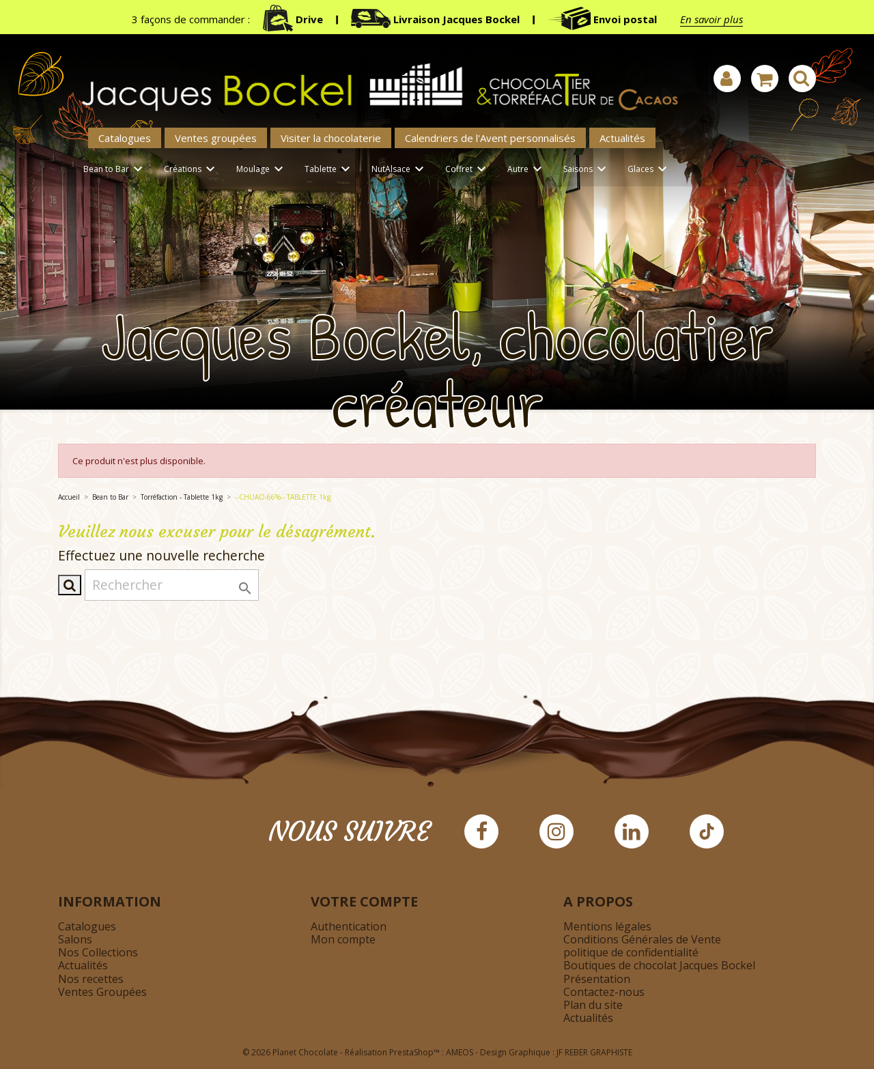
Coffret (467, 169)
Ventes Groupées (102, 991)
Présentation (596, 978)
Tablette (329, 169)
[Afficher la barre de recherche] (802, 78)
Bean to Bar (115, 169)
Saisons (586, 169)
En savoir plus (711, 19)
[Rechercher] (172, 585)
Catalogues (124, 138)
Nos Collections (98, 952)
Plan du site (593, 1004)
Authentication (348, 926)
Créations (191, 169)
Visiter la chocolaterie (331, 138)
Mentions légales (607, 926)
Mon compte (343, 939)
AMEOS (459, 1052)
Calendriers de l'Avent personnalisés (490, 138)
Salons (75, 939)
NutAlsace (399, 169)
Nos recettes (91, 978)
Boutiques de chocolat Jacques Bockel (659, 965)
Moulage (261, 169)
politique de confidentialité (631, 952)
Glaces (649, 169)
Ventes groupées (216, 138)
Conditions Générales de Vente (642, 939)
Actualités (622, 138)
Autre (526, 169)
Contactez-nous (604, 991)
